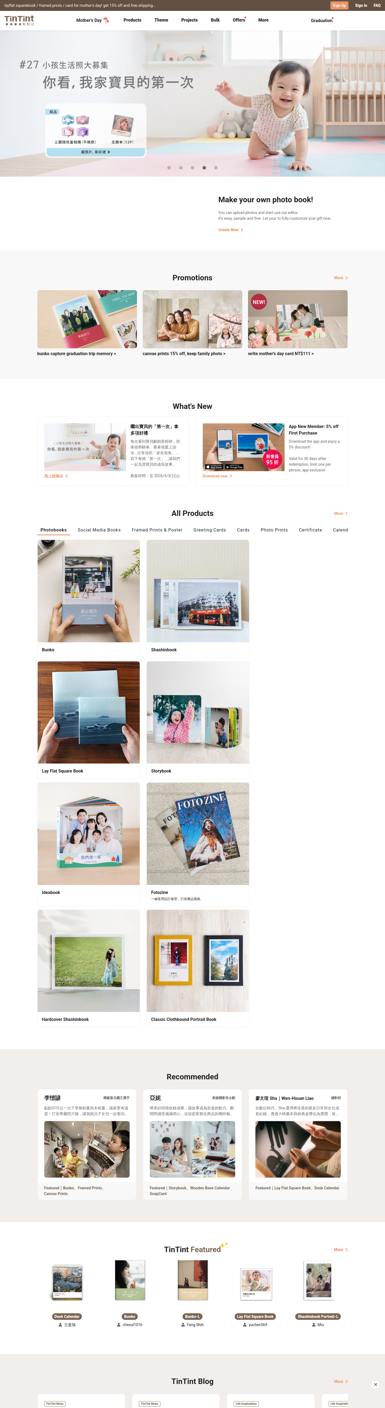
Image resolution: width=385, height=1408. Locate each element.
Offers (239, 19)
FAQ (377, 5)
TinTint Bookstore (239, 1350)
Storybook (177, 886)
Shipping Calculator (97, 1350)
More (341, 277)
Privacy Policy (149, 1366)
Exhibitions (47, 1358)
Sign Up (339, 5)
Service (143, 1358)
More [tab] (263, 19)
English (338, 1399)
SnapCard (158, 891)
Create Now (230, 229)
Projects (189, 19)
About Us (193, 1350)
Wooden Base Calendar (210, 886)
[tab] (132, 20)
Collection (46, 1350)
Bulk (215, 19)
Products (132, 19)
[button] (67, 981)
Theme (161, 19)
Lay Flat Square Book (292, 886)
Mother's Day (92, 20)
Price (83, 1358)
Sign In (361, 5)
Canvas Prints (56, 891)
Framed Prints (90, 886)
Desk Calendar (326, 886)
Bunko (68, 886)
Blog (189, 1358)
